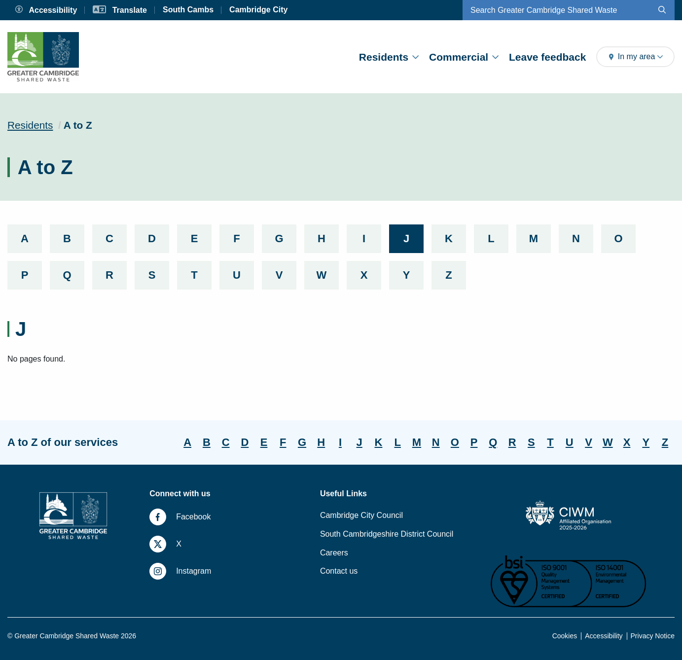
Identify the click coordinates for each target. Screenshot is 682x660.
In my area (635, 56)
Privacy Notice (653, 636)
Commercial (464, 57)
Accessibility (603, 636)
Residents (389, 57)
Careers (334, 553)
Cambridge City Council (361, 515)
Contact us (339, 571)
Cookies (564, 636)
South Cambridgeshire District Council (386, 534)
